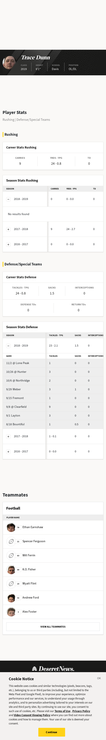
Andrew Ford (22, 598)
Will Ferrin (20, 555)
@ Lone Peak (17, 363)
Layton (13, 416)
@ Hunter (16, 372)
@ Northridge (18, 381)
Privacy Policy (81, 714)
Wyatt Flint (21, 583)
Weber (13, 389)
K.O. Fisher (21, 569)
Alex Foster (21, 612)
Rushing (8, 119)
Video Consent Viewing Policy (32, 718)
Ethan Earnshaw (24, 527)
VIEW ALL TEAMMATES (53, 626)
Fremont (15, 398)
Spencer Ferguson (25, 541)
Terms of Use (62, 714)
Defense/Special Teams (33, 119)
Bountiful (15, 424)
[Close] (99, 682)
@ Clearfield (16, 407)
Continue (51, 735)
